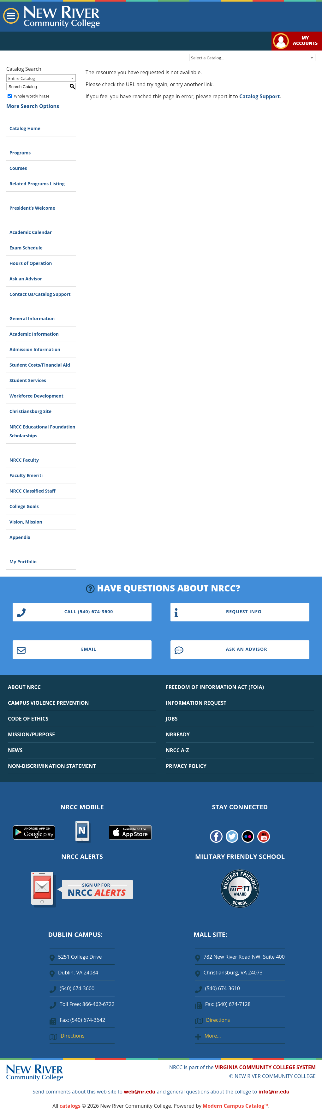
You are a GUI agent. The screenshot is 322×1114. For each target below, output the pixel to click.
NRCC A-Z (177, 750)
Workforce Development (36, 396)
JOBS (172, 718)
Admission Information (34, 349)
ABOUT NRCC (24, 687)
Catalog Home (24, 128)
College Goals (24, 506)
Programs (20, 153)
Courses (18, 168)
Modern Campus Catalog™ (235, 1105)
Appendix (19, 537)
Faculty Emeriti (26, 475)
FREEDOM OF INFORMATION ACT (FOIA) (215, 687)
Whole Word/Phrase (31, 96)
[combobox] (252, 57)
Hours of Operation (30, 263)
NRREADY (178, 734)
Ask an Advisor (25, 279)
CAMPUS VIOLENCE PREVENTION (48, 702)
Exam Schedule (26, 248)
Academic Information (34, 334)
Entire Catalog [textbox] (21, 78)
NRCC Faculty (24, 460)
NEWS (15, 750)
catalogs (70, 1105)
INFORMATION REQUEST (196, 702)
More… (213, 1035)
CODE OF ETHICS (28, 718)
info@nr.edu (274, 1091)
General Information (32, 318)
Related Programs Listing (37, 184)
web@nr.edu (139, 1091)
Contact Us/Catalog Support (40, 294)
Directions (73, 1035)
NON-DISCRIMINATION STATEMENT (52, 766)
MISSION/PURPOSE (31, 734)
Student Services (27, 380)
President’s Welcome (32, 208)
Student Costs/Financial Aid (39, 365)
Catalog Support (259, 96)
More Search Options (32, 106)
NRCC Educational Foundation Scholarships (42, 431)
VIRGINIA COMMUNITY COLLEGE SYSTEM (265, 1067)
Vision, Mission (25, 522)
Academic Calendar (30, 232)
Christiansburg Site (30, 411)
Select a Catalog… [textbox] (207, 58)
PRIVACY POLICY (186, 766)
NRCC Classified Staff (32, 491)
